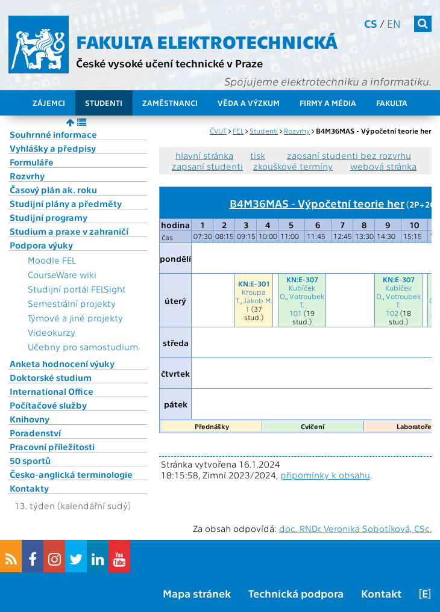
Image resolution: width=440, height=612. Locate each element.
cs (370, 23)
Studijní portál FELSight (77, 288)
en (394, 23)
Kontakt (381, 593)
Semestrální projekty (72, 303)
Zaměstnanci (170, 102)
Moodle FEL (51, 260)
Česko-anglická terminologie (71, 474)
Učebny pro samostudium (83, 346)
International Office (51, 391)
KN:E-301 (254, 283)
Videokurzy (51, 332)
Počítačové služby (48, 405)
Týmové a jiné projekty (75, 317)
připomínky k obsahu (325, 474)
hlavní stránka (204, 155)
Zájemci (49, 102)
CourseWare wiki (62, 274)
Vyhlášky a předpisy (53, 148)
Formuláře (32, 161)
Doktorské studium (51, 377)
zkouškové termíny (293, 166)
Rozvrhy (27, 175)
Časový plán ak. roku (53, 189)
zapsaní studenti (207, 166)
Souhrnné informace (53, 134)
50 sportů (30, 460)
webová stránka (383, 166)
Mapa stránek (197, 593)
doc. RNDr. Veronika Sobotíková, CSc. (355, 528)
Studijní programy (48, 217)
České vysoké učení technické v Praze (169, 63)
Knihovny (29, 418)
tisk (257, 155)
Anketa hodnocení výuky (62, 363)
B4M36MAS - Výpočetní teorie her (317, 202)
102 (392, 313)
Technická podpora (296, 593)
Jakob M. (258, 300)
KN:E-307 (302, 279)
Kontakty (29, 488)
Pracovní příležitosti (52, 446)
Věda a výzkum (249, 102)
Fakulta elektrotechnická (207, 41)
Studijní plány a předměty (66, 203)
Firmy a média (328, 102)
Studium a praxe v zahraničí (69, 231)
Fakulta (391, 102)
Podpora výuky (41, 245)
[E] (425, 593)
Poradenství (35, 432)
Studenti (103, 102)
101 (295, 313)
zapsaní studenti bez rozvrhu (349, 155)
